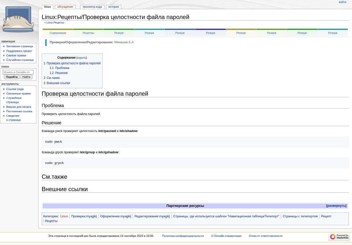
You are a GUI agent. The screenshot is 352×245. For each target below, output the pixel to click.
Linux (64, 216)
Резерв (119, 32)
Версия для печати (18, 106)
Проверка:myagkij (84, 216)
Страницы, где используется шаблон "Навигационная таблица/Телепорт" (226, 216)
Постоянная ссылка (19, 111)
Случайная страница (20, 59)
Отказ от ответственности (265, 235)
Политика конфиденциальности (183, 235)
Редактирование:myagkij (152, 216)
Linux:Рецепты (55, 22)
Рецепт (326, 216)
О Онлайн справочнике (226, 235)
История (113, 6)
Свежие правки (16, 55)
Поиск (5, 66)
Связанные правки (18, 93)
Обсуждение (65, 6)
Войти (342, 1)
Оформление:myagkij (115, 216)
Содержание (58, 32)
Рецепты (88, 32)
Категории (50, 216)
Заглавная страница (19, 46)
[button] (336, 205)
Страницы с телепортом (300, 216)
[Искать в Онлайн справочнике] (18, 72)
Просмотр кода (92, 6)
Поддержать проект (19, 50)
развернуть (336, 205)
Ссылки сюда (15, 89)
